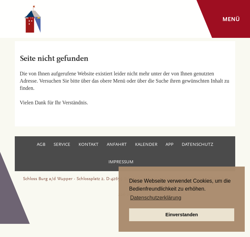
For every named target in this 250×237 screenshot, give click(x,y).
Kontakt (89, 145)
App (169, 145)
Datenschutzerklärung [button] (155, 197)
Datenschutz (197, 145)
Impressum (120, 162)
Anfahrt (117, 145)
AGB (41, 145)
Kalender (146, 145)
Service (62, 145)
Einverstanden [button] (181, 214)
